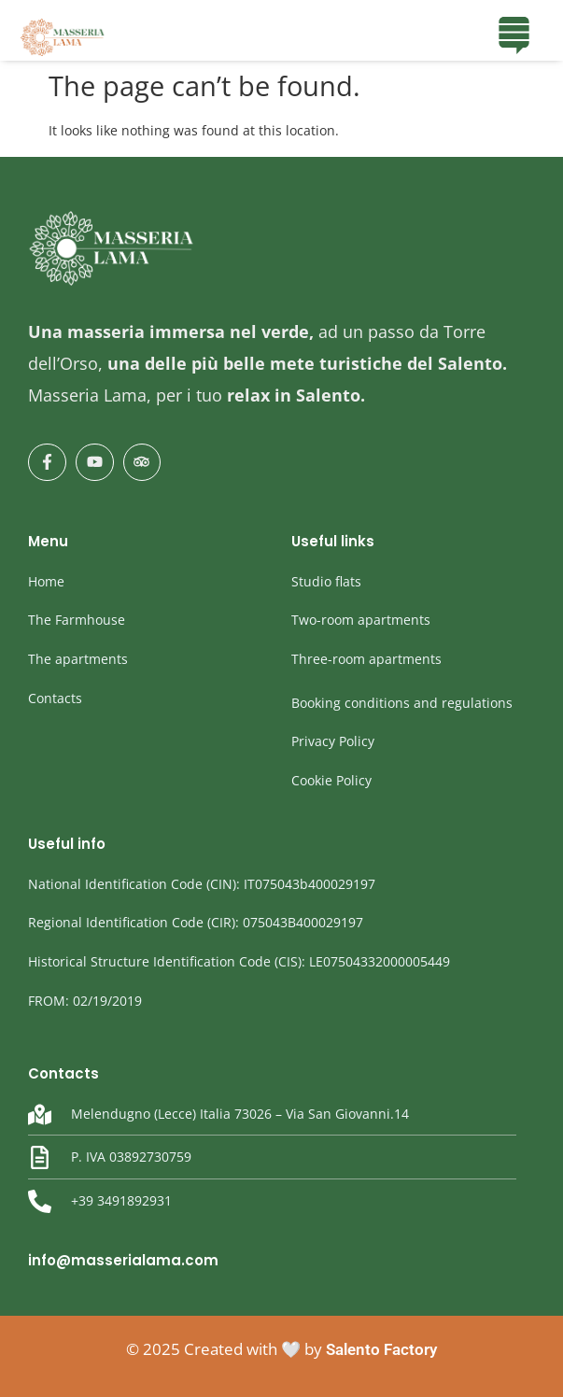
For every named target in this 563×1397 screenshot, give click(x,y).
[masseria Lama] (63, 37)
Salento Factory (381, 1349)
